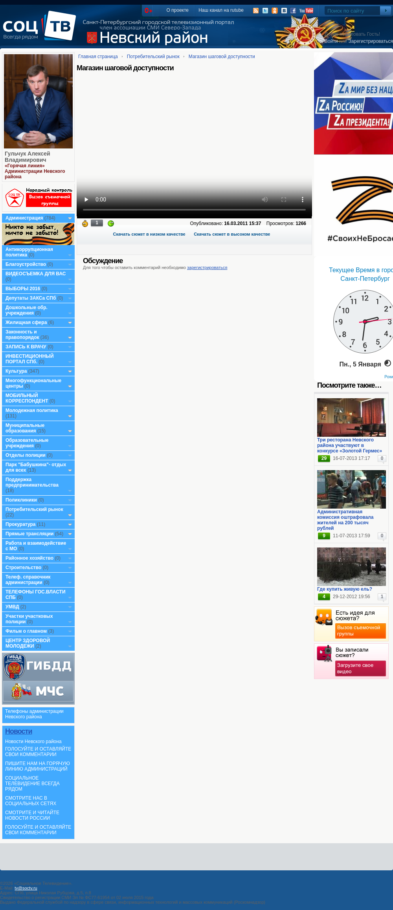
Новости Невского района (33, 741)
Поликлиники (21, 500)
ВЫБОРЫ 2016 (23, 288)
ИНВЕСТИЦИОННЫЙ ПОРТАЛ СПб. (30, 358)
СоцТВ (41, 31)
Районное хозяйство (29, 558)
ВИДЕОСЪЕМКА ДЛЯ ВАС (36, 273)
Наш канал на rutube (221, 10)
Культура (16, 371)
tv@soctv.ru (26, 888)
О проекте (177, 10)
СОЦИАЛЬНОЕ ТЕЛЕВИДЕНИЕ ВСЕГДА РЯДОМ (32, 783)
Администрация (24, 218)
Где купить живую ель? (344, 589)
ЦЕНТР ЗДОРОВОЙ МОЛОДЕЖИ (28, 643)
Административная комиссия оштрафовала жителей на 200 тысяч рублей (345, 520)
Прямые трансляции (30, 533)
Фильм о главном (26, 631)
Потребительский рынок (34, 509)
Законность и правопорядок (22, 334)
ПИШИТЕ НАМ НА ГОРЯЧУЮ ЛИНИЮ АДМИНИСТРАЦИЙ (37, 766)
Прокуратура (21, 524)
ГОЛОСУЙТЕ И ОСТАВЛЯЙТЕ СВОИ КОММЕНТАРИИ (38, 751)
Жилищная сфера (26, 322)
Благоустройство (26, 264)
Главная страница (98, 56)
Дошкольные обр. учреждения (27, 310)
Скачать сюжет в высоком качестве (232, 234)
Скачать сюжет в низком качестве (149, 234)
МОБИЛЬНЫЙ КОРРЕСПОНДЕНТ (28, 398)
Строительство (23, 567)
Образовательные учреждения (27, 443)
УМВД (12, 607)
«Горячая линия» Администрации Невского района (35, 171)
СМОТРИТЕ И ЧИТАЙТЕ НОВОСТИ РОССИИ (32, 815)
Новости (18, 731)
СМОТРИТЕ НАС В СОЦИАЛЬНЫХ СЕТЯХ (30, 800)
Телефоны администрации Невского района (34, 714)
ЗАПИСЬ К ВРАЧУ (26, 347)
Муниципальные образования (25, 428)
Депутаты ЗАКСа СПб (31, 298)
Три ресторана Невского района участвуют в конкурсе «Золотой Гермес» (349, 445)
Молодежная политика (32, 410)
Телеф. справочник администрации (28, 579)
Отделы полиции (26, 455)
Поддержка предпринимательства (32, 482)
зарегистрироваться (207, 267)
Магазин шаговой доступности (222, 56)
